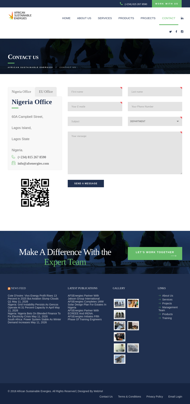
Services (105, 18)
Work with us (166, 4)
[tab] (21, 91)
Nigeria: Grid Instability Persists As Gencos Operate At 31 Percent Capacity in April (33, 306)
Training (167, 318)
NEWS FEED (18, 288)
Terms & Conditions (129, 396)
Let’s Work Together (156, 254)
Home (66, 18)
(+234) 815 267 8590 (29, 157)
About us (167, 295)
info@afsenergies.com (30, 163)
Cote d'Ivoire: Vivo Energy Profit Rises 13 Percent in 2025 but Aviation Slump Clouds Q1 (33, 298)
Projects (148, 18)
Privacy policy (154, 396)
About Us (84, 18)
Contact (168, 18)
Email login (175, 396)
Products (126, 18)
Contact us (106, 396)
